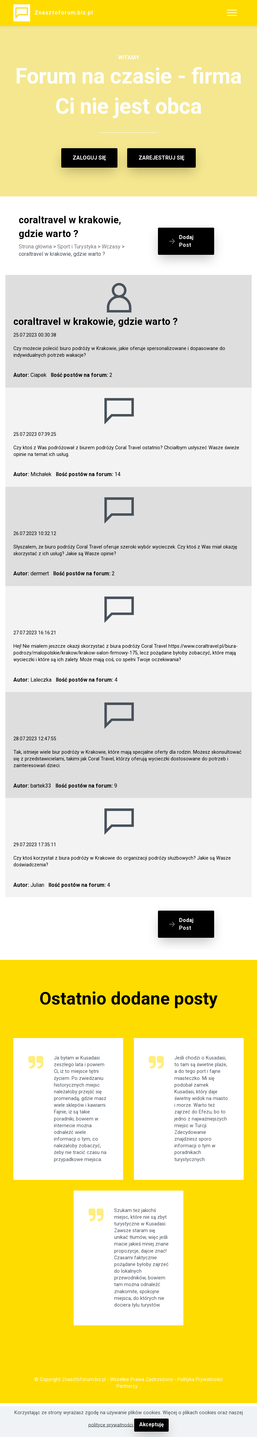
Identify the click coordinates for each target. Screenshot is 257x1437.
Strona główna (35, 246)
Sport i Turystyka (76, 246)
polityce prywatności (111, 1425)
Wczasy (111, 246)
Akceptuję (151, 1425)
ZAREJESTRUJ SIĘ (161, 158)
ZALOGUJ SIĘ (89, 158)
